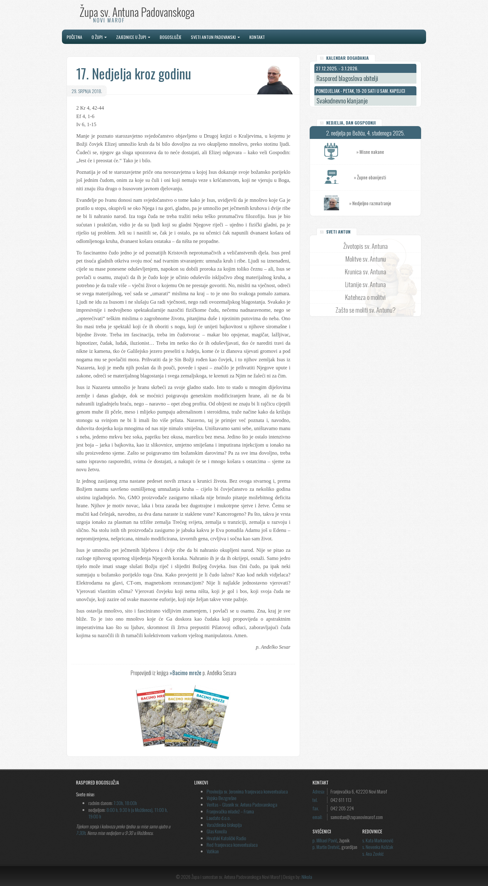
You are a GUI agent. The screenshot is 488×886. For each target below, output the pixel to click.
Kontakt (257, 37)
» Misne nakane (388, 151)
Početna (74, 37)
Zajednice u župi (133, 37)
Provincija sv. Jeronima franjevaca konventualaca (247, 791)
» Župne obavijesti (387, 177)
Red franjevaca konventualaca (232, 844)
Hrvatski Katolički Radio (226, 838)
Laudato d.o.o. (219, 817)
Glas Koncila (217, 831)
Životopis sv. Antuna (365, 246)
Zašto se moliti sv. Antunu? (366, 310)
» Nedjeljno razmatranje (370, 203)
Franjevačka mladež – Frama (230, 811)
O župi (99, 37)
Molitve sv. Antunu (365, 258)
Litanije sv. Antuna (365, 284)
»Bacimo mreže (185, 673)
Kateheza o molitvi (365, 297)
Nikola (307, 876)
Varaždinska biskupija (224, 824)
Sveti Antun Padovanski (215, 37)
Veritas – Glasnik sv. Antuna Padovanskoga (242, 804)
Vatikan (213, 851)
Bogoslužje (170, 37)
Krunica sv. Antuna (365, 271)
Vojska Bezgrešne (222, 797)
